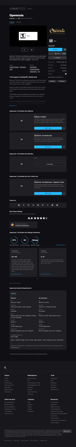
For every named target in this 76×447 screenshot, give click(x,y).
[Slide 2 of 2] (32, 50)
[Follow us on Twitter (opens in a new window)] (48, 205)
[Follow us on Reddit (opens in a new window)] (38, 205)
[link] (49, 164)
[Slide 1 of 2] (37, 278)
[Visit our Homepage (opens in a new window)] (28, 205)
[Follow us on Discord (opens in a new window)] (19, 205)
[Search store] (10, 8)
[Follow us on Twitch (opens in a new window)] (43, 205)
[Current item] (24, 50)
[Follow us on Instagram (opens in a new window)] (33, 205)
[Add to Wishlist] (57, 57)
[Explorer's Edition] (22, 121)
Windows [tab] (13, 293)
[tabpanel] (38, 313)
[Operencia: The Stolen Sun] (22, 139)
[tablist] (38, 293)
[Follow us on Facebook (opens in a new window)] (24, 205)
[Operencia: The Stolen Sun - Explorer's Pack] (22, 186)
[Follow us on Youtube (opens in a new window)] (57, 205)
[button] (28, 105)
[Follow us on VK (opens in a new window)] (52, 205)
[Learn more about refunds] (66, 62)
